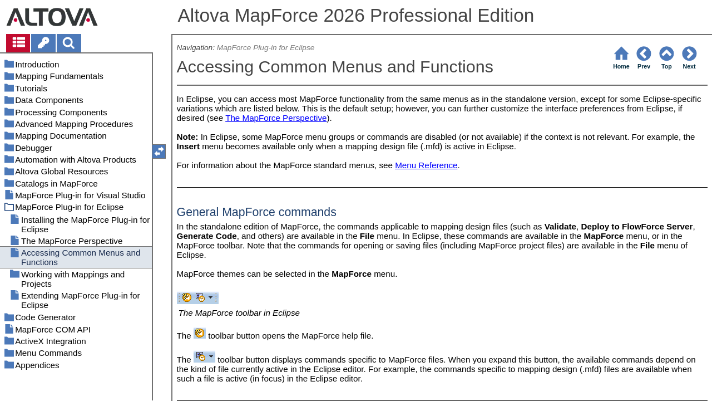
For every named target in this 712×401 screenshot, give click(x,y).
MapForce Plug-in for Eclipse (266, 47)
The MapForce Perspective (276, 118)
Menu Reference (426, 165)
